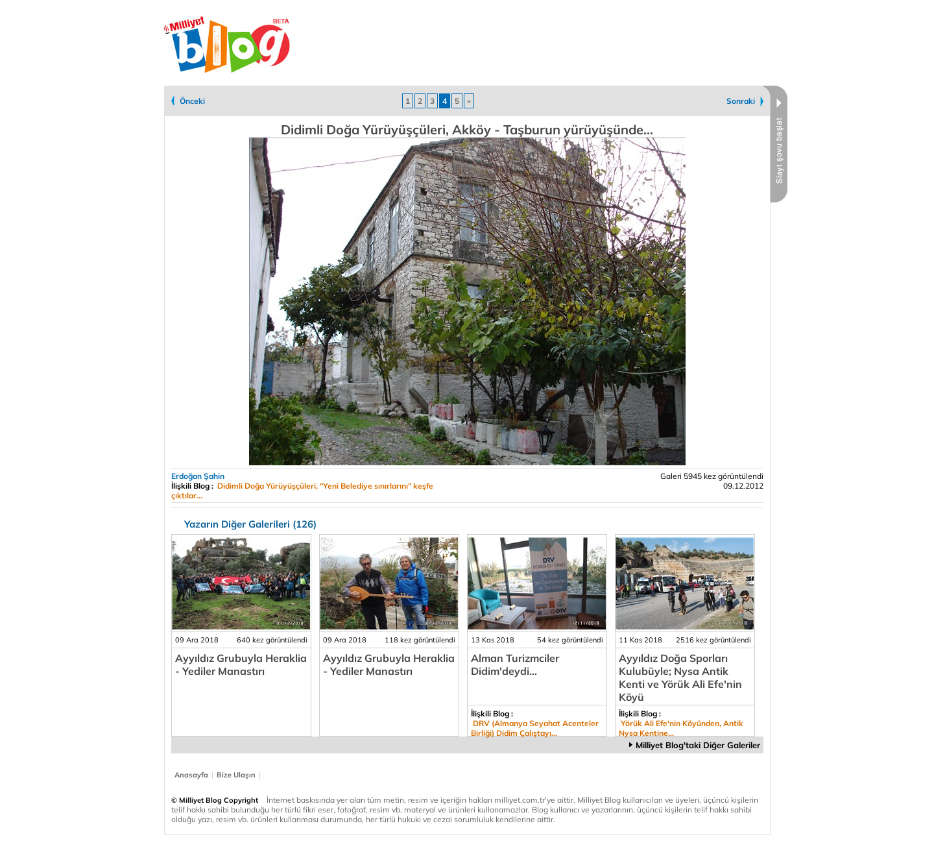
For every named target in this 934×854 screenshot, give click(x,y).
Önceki (192, 101)
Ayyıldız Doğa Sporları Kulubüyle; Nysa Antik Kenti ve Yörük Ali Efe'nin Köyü (680, 677)
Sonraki (740, 101)
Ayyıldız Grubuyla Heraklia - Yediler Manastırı (241, 664)
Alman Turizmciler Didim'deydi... (515, 664)
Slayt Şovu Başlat (774, 144)
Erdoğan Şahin (197, 476)
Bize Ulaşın (236, 774)
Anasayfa (191, 774)
